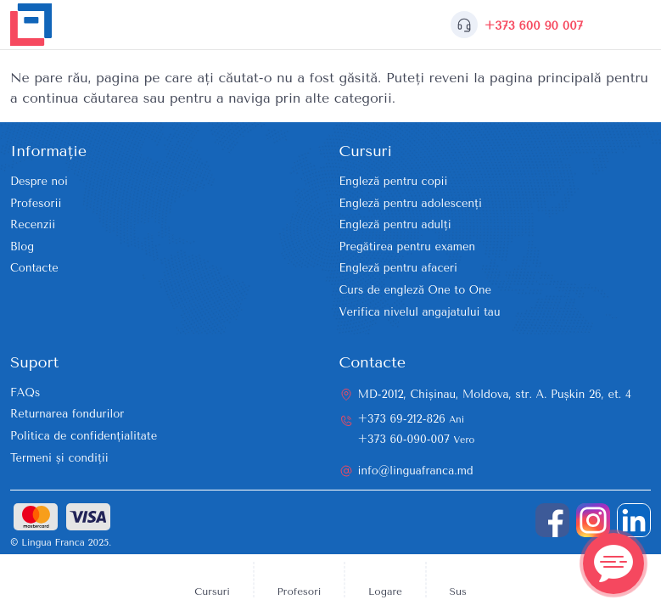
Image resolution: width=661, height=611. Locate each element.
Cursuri (212, 591)
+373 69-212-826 (411, 418)
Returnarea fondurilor (67, 413)
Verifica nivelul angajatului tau (420, 312)
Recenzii (32, 224)
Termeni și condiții (59, 457)
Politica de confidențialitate (83, 435)
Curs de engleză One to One (415, 289)
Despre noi (39, 181)
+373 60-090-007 (416, 439)
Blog (22, 246)
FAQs (25, 392)
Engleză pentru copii (393, 181)
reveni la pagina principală (515, 78)
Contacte (34, 267)
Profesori (299, 591)
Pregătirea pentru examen (407, 246)
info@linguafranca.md (415, 470)
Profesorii (35, 203)
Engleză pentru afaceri (398, 267)
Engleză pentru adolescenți (410, 203)
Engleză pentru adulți (395, 224)
